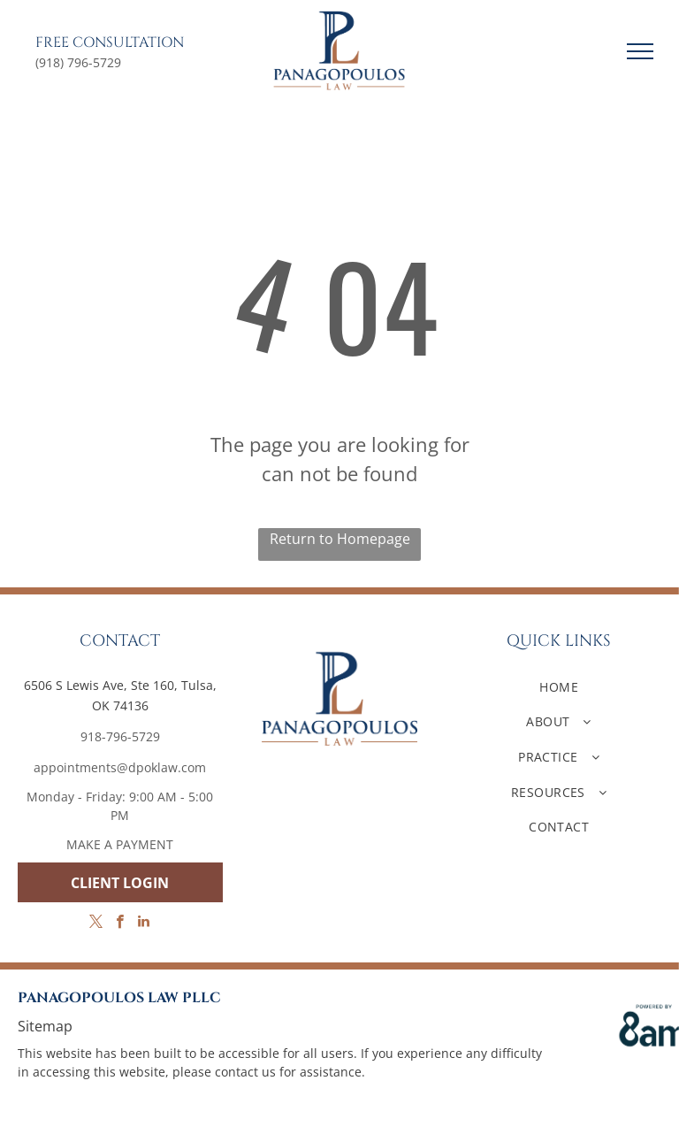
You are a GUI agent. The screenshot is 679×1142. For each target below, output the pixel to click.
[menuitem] (558, 686)
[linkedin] (144, 923)
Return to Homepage (340, 538)
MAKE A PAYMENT (119, 844)
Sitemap (45, 1026)
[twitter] (96, 923)
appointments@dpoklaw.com (120, 767)
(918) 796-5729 (78, 62)
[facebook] (120, 923)
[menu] (640, 51)
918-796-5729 (120, 736)
